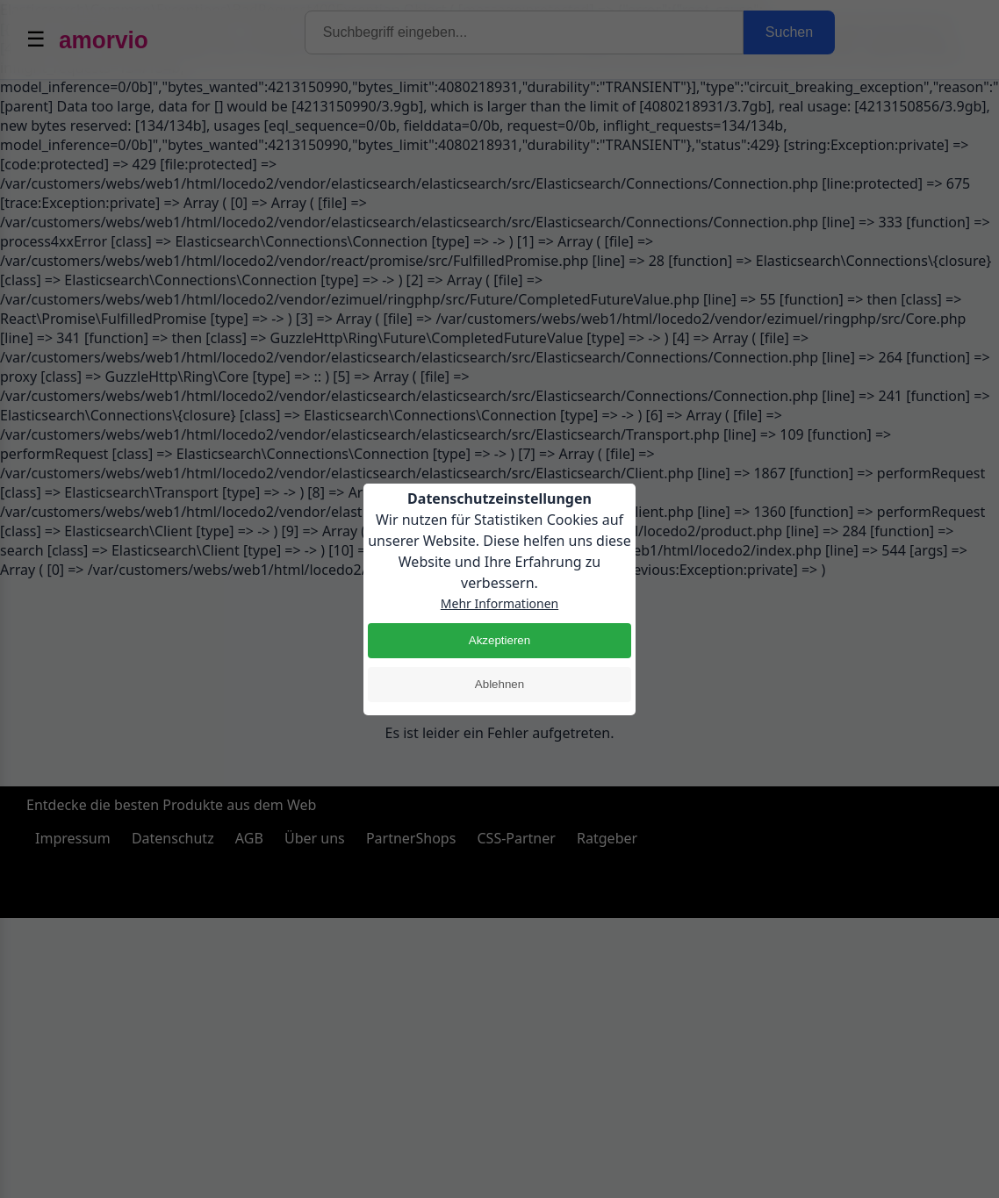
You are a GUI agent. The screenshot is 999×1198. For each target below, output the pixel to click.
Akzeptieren (499, 640)
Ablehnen (499, 684)
